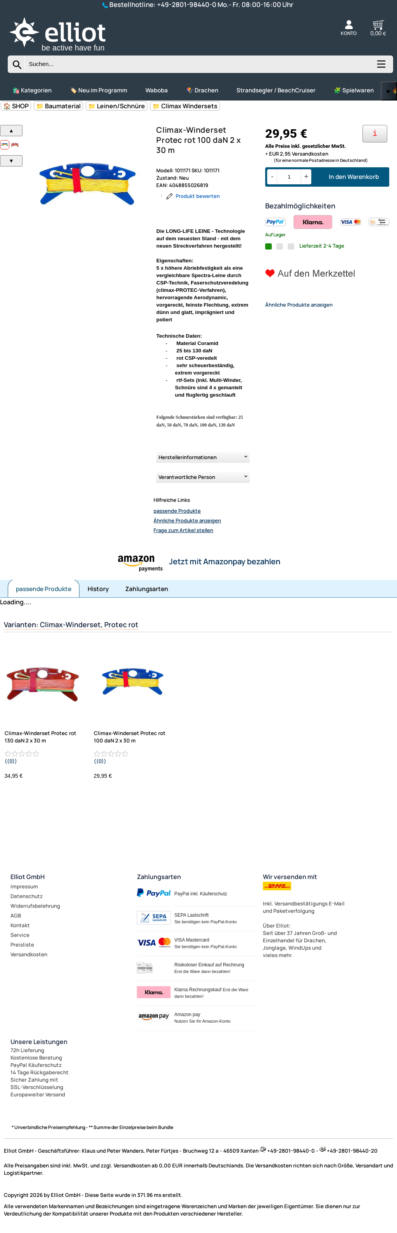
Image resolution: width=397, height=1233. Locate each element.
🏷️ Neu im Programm (98, 90)
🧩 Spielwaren (354, 90)
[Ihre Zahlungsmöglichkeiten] (374, 133)
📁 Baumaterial (58, 106)
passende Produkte (177, 510)
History (98, 588)
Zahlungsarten (146, 588)
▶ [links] (389, 91)
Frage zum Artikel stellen (183, 530)
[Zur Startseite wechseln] (66, 52)
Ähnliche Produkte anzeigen (187, 520)
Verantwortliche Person (187, 476)
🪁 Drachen (202, 90)
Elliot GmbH (27, 876)
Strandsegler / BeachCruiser (276, 90)
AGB (15, 915)
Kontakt (20, 925)
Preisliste (22, 944)
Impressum (24, 886)
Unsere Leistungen (38, 1041)
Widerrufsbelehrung (35, 905)
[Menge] (289, 177)
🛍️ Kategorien (32, 90)
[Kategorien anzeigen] (380, 66)
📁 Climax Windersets (184, 106)
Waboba (156, 90)
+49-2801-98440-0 (186, 4)
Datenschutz (26, 896)
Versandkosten (28, 954)
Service (19, 934)
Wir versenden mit (290, 876)
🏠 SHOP (16, 106)
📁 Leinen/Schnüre (116, 106)
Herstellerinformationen (188, 457)
